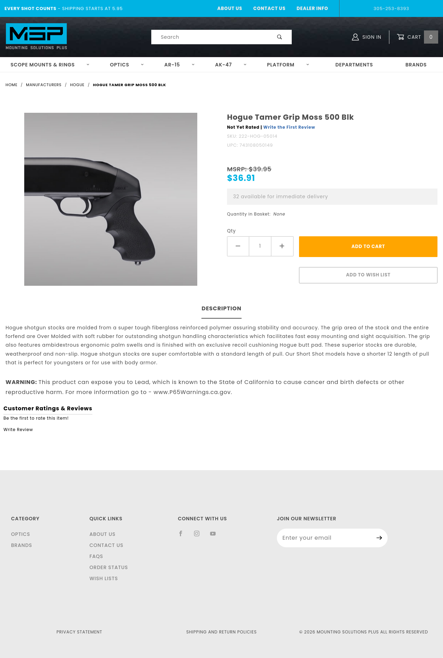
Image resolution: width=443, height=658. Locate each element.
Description (221, 308)
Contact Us (269, 8)
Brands (416, 64)
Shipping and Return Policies (221, 632)
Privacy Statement (79, 632)
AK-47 (231, 64)
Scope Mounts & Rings (50, 64)
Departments (354, 64)
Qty (231, 231)
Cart (417, 37)
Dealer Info (312, 8)
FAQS (96, 556)
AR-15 (179, 64)
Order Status (108, 567)
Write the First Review (289, 127)
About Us (229, 8)
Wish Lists (103, 578)
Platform (288, 64)
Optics (127, 64)
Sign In (366, 37)
